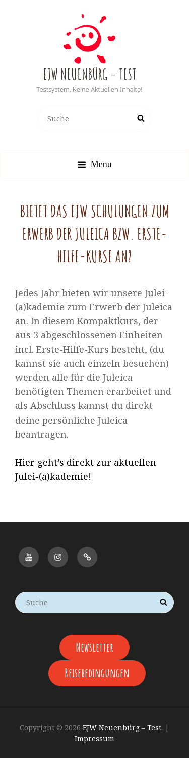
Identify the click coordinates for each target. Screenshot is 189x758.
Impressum (94, 738)
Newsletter (94, 647)
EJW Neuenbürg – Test (89, 74)
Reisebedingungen (97, 672)
